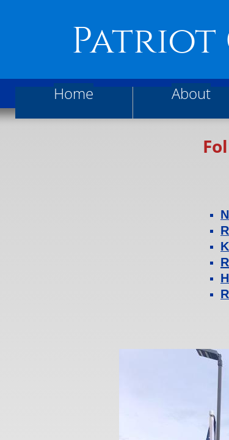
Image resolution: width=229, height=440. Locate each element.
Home (73, 93)
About (191, 93)
